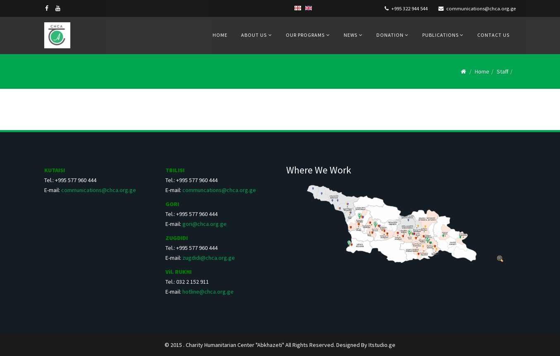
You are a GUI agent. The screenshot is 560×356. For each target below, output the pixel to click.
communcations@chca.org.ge (219, 190)
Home (220, 35)
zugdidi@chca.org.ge (208, 257)
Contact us (493, 35)
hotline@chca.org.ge (208, 291)
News (350, 35)
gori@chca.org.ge (204, 224)
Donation (390, 35)
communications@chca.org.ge (481, 8)
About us (254, 35)
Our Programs (305, 35)
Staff (502, 71)
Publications (441, 35)
